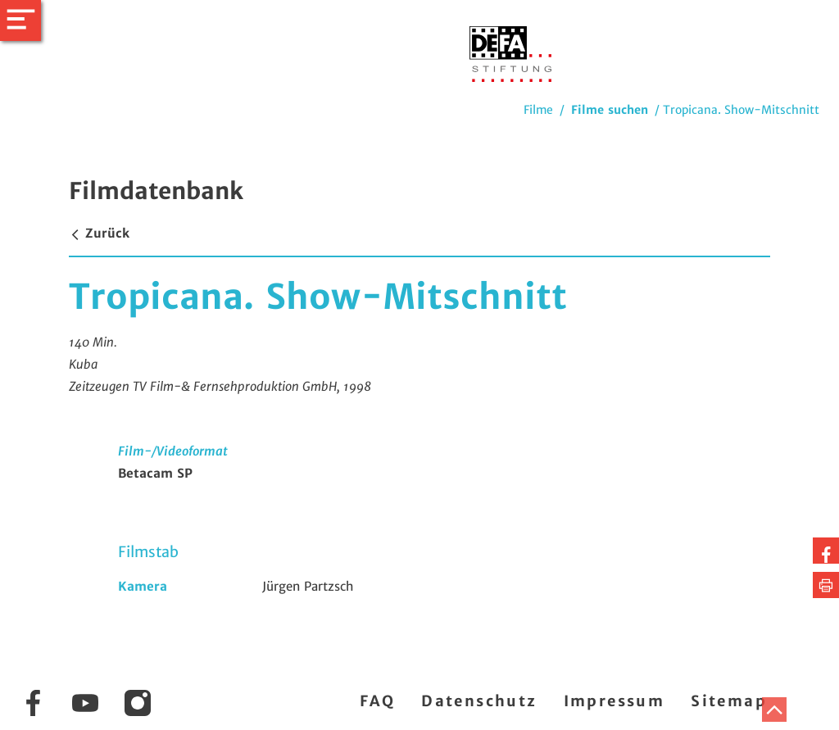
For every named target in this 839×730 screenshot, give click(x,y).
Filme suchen (609, 109)
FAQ (377, 700)
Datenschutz (479, 700)
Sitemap (729, 700)
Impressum (614, 700)
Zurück (99, 233)
